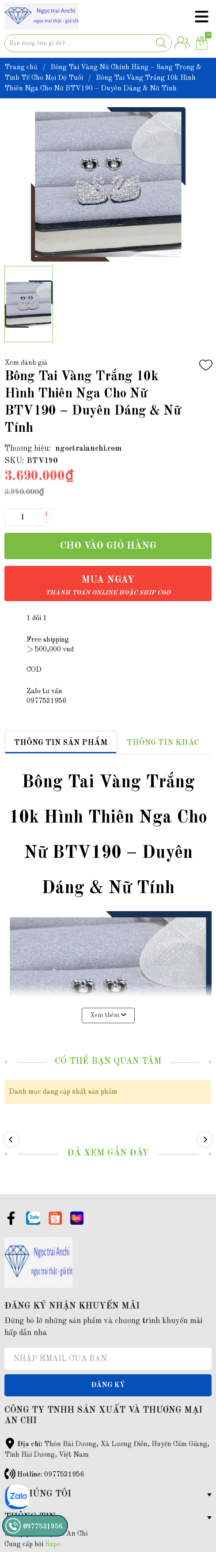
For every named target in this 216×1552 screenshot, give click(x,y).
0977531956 (64, 1474)
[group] (108, 184)
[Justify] (161, 43)
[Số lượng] (22, 517)
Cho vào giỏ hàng (108, 546)
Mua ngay (108, 585)
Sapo (53, 1544)
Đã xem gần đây (108, 1153)
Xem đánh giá (26, 362)
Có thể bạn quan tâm (108, 1061)
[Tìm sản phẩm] (88, 43)
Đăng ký (108, 1385)
